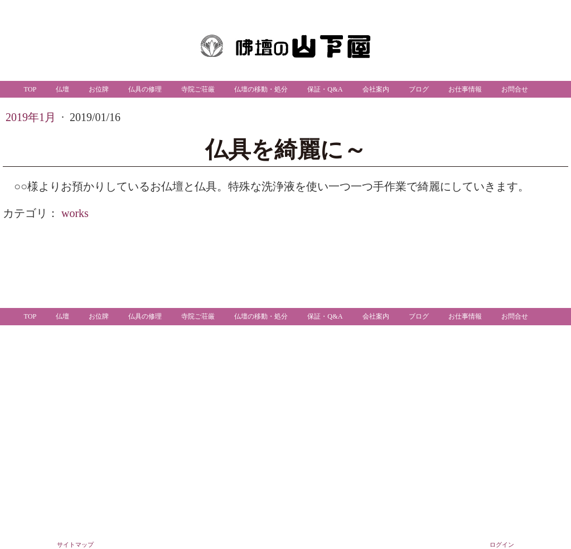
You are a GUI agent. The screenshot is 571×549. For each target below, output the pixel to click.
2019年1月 (32, 117)
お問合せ (514, 89)
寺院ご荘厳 (198, 89)
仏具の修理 (145, 89)
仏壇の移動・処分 (261, 89)
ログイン (502, 544)
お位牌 (99, 89)
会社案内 (375, 89)
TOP (29, 89)
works (75, 213)
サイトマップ (75, 544)
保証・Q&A (324, 89)
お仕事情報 (465, 89)
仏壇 (62, 89)
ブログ (419, 89)
